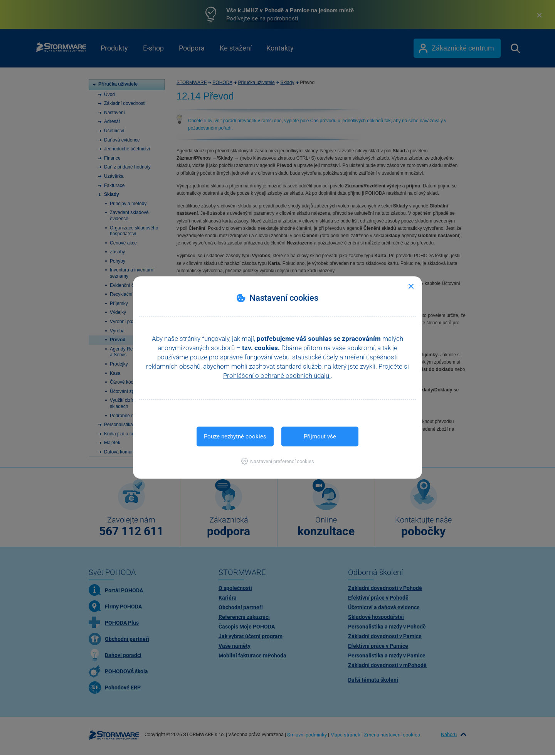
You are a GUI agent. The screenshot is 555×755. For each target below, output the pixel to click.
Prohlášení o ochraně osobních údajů (277, 375)
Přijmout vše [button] (320, 436)
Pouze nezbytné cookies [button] (235, 436)
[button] (277, 461)
